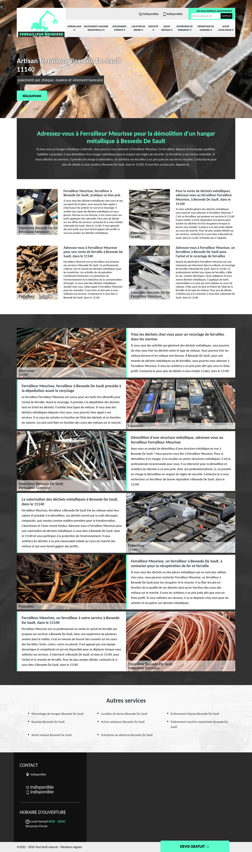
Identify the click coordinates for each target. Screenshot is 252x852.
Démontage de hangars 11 (206, 28)
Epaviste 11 (153, 28)
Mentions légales (71, 847)
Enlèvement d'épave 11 (120, 28)
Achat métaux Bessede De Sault (52, 735)
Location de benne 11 (138, 28)
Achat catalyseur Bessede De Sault (123, 722)
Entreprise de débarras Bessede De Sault (127, 735)
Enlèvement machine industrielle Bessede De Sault (199, 724)
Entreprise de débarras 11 (185, 28)
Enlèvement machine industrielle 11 (96, 28)
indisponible (148, 14)
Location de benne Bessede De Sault (124, 714)
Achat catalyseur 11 (225, 28)
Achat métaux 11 (166, 28)
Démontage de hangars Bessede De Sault (58, 714)
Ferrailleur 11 (74, 28)
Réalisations (32, 96)
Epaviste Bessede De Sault (48, 722)
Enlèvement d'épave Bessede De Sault (195, 714)
